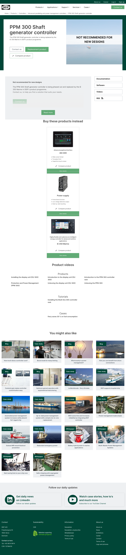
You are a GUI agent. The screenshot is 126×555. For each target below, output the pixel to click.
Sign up (121, 2)
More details (63, 171)
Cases (86, 7)
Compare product (21, 56)
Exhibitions (99, 533)
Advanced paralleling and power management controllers (47, 13)
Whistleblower (69, 533)
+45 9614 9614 (9, 543)
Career (105, 2)
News (98, 530)
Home (7, 13)
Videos (100, 92)
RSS (100, 98)
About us (97, 2)
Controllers (22, 13)
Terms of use (69, 538)
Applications (52, 7)
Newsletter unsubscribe (72, 530)
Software (101, 85)
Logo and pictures (102, 544)
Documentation (103, 79)
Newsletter (68, 527)
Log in (113, 2)
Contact (98, 538)
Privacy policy (69, 536)
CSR (34, 527)
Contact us (118, 7)
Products (38, 7)
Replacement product (37, 49)
